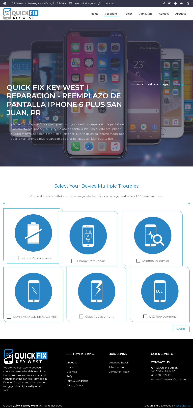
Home (94, 13)
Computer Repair (119, 370)
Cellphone (111, 13)
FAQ (69, 375)
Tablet (128, 13)
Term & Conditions (77, 380)
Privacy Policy (75, 384)
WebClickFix (183, 404)
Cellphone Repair (119, 361)
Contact (164, 13)
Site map (72, 370)
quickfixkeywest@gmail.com (95, 3)
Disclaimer (73, 366)
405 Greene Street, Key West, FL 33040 (38, 3)
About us (180, 13)
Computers (145, 13)
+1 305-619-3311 (163, 374)
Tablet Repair (116, 366)
